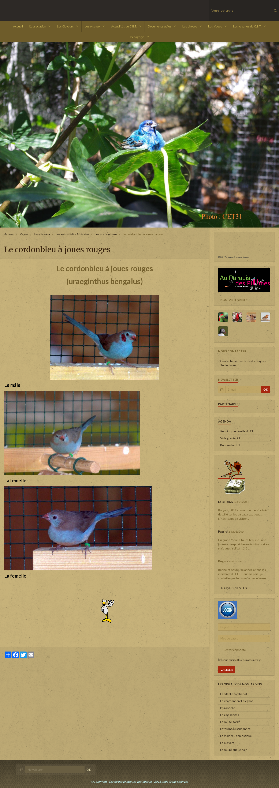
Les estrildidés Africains (72, 234)
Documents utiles (160, 26)
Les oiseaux (93, 26)
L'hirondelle (227, 708)
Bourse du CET (230, 445)
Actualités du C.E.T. (124, 26)
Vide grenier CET (231, 438)
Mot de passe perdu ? (249, 659)
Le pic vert (227, 742)
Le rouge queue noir (233, 749)
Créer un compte (227, 659)
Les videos (215, 26)
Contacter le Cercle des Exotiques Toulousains (243, 363)
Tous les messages (235, 588)
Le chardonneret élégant (236, 701)
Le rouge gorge (230, 722)
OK (265, 389)
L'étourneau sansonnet (235, 729)
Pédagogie (137, 37)
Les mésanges (229, 715)
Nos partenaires (234, 299)
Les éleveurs (65, 26)
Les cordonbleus (105, 234)
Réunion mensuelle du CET (238, 431)
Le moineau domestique (236, 736)
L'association (38, 26)
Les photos (190, 26)
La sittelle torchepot (233, 694)
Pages (24, 234)
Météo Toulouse (225, 257)
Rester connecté (232, 650)
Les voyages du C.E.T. (247, 26)
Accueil (18, 26)
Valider (226, 669)
